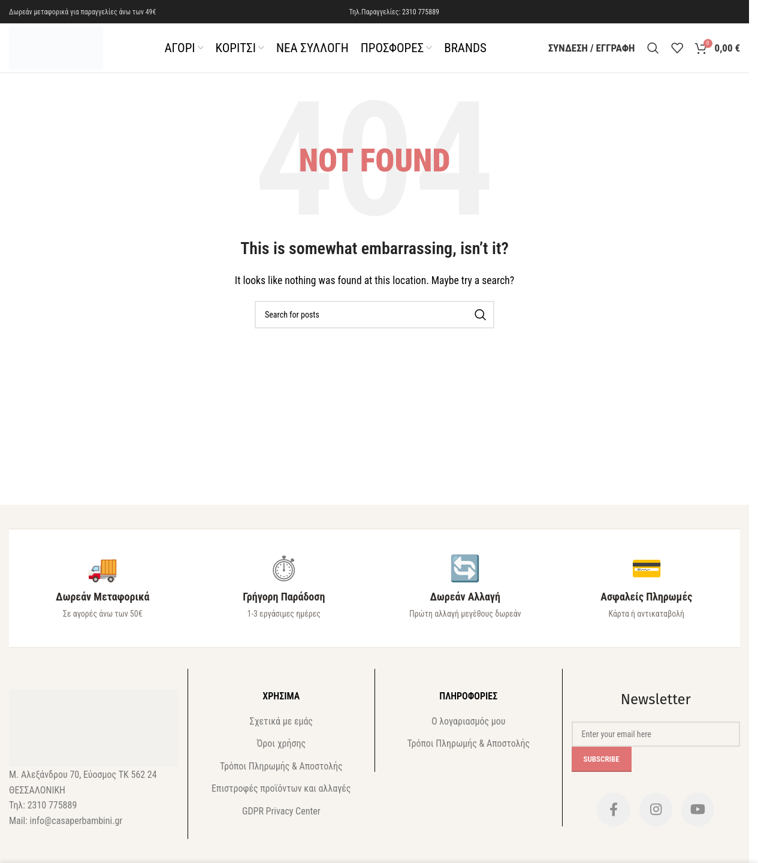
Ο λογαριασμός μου (468, 726)
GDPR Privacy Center (281, 816)
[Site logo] (61, 50)
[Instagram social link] (656, 816)
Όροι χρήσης (281, 749)
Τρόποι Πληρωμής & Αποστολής (281, 771)
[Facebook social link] (611, 816)
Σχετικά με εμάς (281, 726)
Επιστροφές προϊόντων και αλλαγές (281, 793)
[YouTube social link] (700, 816)
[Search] (653, 51)
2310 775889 (420, 12)
